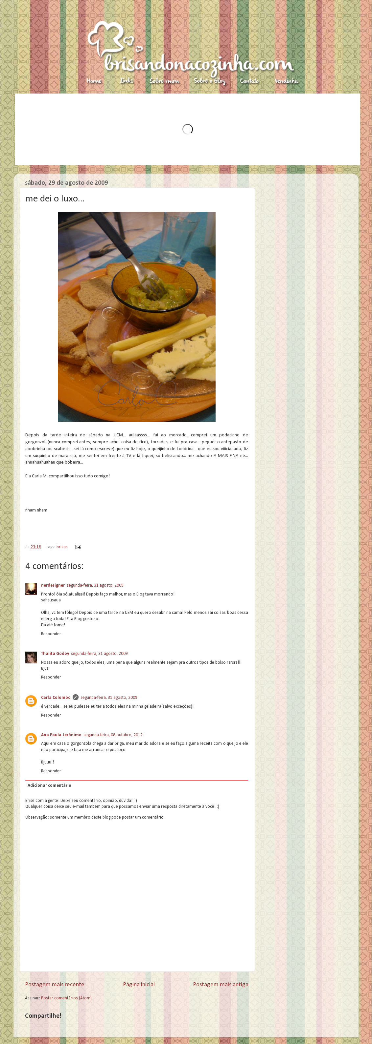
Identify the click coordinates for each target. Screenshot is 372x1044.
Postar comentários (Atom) (66, 998)
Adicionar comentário (49, 785)
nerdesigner (53, 585)
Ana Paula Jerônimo (61, 735)
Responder (51, 634)
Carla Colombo (56, 698)
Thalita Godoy (55, 654)
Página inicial (139, 985)
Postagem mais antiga (220, 985)
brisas (62, 547)
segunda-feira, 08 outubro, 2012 (113, 735)
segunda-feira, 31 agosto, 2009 (95, 585)
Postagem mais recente (54, 985)
